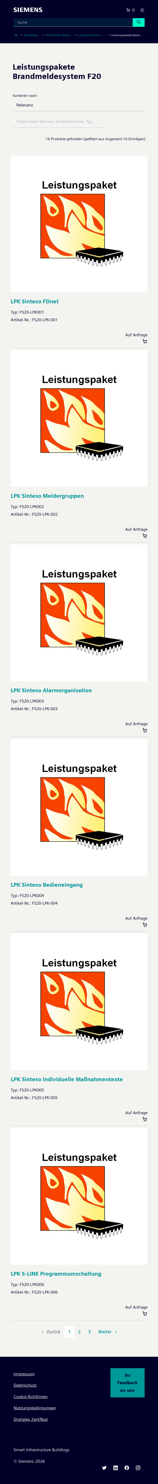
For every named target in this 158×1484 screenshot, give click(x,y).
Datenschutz (25, 1385)
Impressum (24, 1373)
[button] (142, 10)
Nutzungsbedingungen (35, 1407)
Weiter (108, 1331)
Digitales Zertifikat (31, 1419)
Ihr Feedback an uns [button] (127, 1383)
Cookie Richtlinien (31, 1396)
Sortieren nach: (25, 95)
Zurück (50, 1331)
